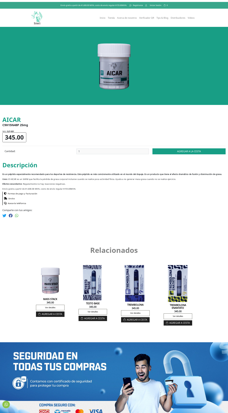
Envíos (9, 198)
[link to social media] (6, 404)
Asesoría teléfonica (15, 203)
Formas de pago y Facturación (20, 193)
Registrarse (136, 5)
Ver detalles (50, 307)
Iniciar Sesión (153, 5)
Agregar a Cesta (50, 314)
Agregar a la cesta (189, 151)
